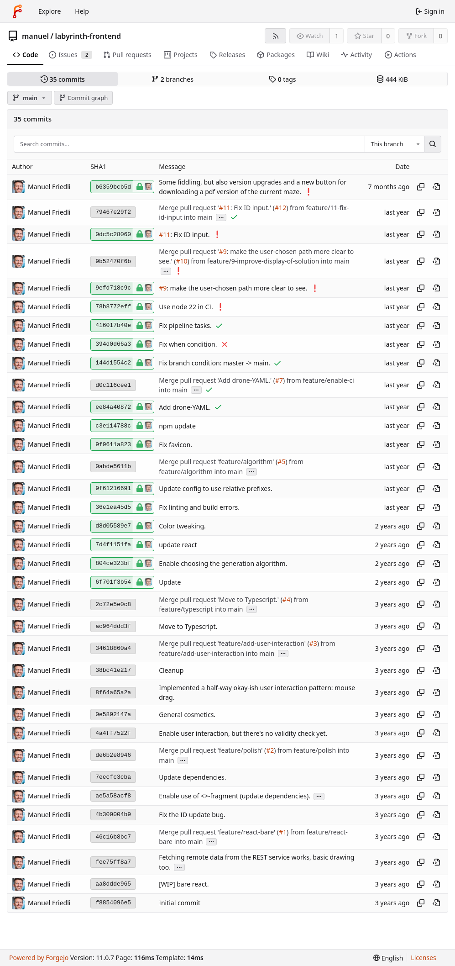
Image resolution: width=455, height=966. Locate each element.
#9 (223, 251)
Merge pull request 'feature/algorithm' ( (218, 462)
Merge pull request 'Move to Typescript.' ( (220, 599)
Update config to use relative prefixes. (215, 489)
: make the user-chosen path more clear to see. (237, 288)
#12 (280, 207)
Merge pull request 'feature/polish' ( (212, 750)
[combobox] (394, 144)
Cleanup (171, 670)
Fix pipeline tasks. (185, 326)
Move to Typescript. (188, 626)
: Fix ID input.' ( (252, 207)
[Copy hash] (421, 187)
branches (173, 79)
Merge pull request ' (189, 207)
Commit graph (83, 98)
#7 (279, 380)
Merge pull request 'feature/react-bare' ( (219, 832)
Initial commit (179, 903)
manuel (35, 36)
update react (178, 545)
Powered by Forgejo (38, 957)
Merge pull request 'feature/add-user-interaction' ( (234, 643)
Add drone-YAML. (184, 407)
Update (170, 582)
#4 (286, 599)
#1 (283, 832)
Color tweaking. (182, 526)
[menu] (388, 958)
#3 (313, 643)
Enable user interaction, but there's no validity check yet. (243, 733)
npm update (177, 426)
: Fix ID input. (189, 234)
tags (282, 79)
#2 (270, 750)
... (221, 217)
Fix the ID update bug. (192, 815)
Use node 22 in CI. (186, 307)
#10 (181, 261)
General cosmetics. (187, 714)
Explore (49, 11)
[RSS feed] (275, 35)
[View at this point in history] (436, 187)
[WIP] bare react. (184, 884)
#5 (281, 462)
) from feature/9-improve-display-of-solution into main (268, 261)
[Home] (17, 11)
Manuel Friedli (49, 186)
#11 (224, 207)
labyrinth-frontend (88, 36)
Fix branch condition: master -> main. (214, 363)
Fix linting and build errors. (199, 507)
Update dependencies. (192, 777)
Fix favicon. (175, 444)
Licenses (423, 957)
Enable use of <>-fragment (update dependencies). (234, 796)
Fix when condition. (188, 344)
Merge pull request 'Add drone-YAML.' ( (217, 380)
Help (82, 11)
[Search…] (432, 144)
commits (63, 79)
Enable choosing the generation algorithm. (223, 564)
